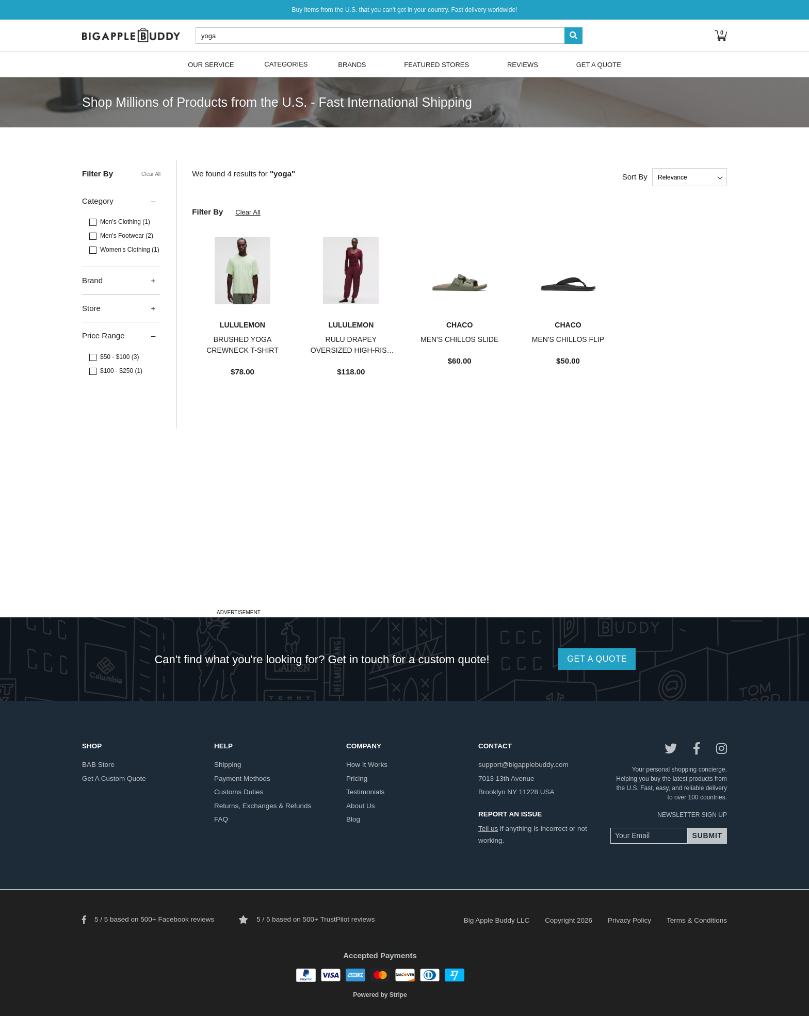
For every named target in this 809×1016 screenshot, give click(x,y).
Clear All (150, 174)
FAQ (221, 819)
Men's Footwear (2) (126, 235)
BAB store (98, 764)
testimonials (365, 792)
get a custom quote (114, 778)
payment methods (242, 778)
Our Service (211, 64)
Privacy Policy (629, 920)
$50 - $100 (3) (119, 356)
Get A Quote (598, 64)
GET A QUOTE (597, 658)
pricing (356, 778)
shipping (227, 764)
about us (360, 806)
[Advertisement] (404, 534)
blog (353, 819)
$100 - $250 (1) (121, 370)
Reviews (522, 64)
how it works (366, 764)
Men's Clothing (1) (125, 221)
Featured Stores (436, 64)
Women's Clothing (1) (129, 249)
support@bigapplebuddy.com (523, 764)
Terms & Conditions (697, 920)
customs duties (238, 792)
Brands (352, 64)
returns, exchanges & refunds (262, 806)
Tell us (488, 828)
